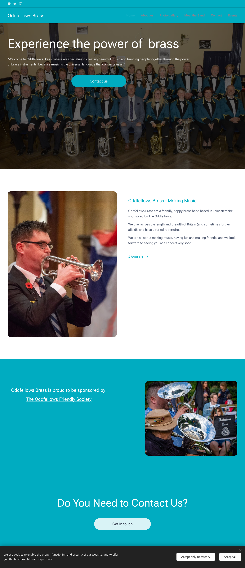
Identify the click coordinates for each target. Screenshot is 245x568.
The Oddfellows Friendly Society (58, 399)
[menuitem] (134, 15)
